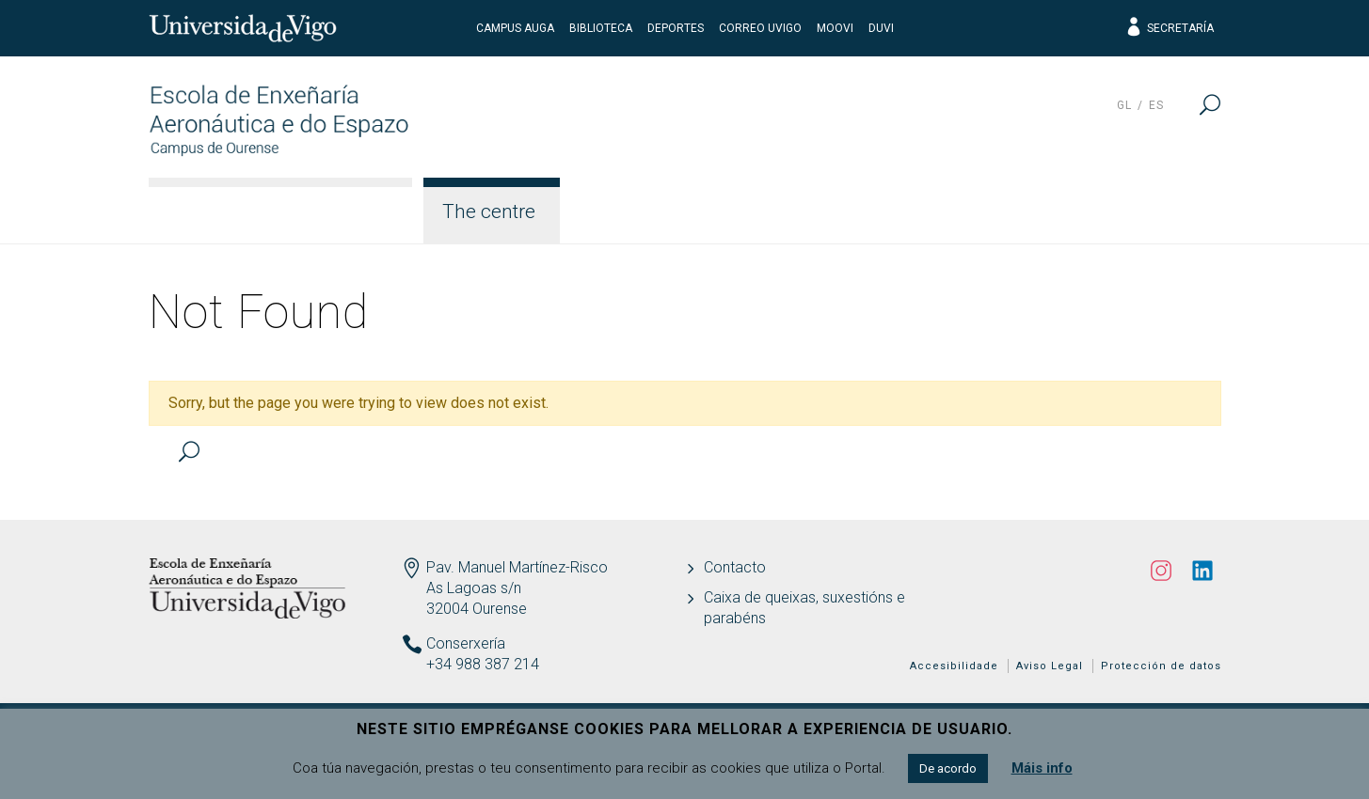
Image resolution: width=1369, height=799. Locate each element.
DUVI (881, 28)
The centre (488, 211)
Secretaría (1169, 28)
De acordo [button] (948, 768)
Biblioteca (600, 28)
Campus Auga (515, 28)
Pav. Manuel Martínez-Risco (517, 567)
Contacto (735, 567)
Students (883, 211)
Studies (622, 211)
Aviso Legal (1049, 666)
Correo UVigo (760, 28)
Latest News (1143, 211)
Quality (1006, 211)
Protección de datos (1161, 666)
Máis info (1042, 768)
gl (1124, 105)
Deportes (675, 28)
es (1156, 105)
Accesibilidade (954, 666)
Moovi (835, 28)
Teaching (749, 211)
